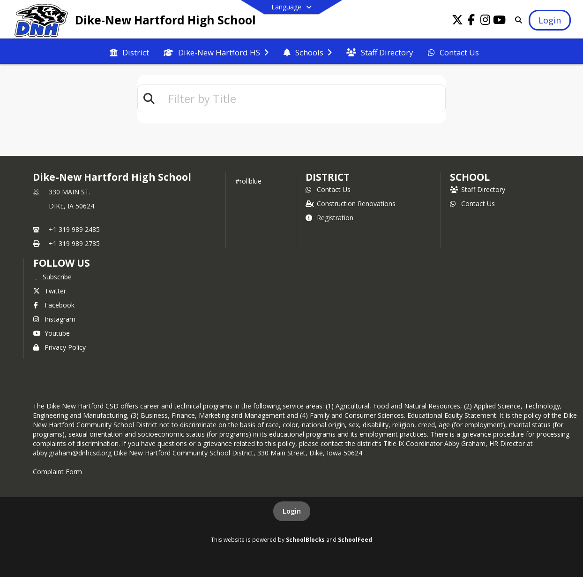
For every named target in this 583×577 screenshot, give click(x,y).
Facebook (54, 304)
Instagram (54, 319)
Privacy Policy (59, 347)
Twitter (49, 290)
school (470, 177)
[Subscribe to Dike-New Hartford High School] (52, 276)
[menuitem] (129, 51)
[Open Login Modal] (550, 20)
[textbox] (303, 98)
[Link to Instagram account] (485, 21)
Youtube (51, 333)
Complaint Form (57, 471)
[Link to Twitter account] (457, 21)
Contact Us (328, 189)
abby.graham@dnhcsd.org (72, 452)
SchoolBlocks (305, 539)
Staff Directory (477, 189)
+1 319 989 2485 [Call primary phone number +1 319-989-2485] (74, 229)
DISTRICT (328, 177)
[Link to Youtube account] (500, 21)
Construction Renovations (351, 203)
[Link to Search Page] (516, 19)
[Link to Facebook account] (471, 21)
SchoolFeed (355, 539)
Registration (329, 217)
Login (292, 511)
